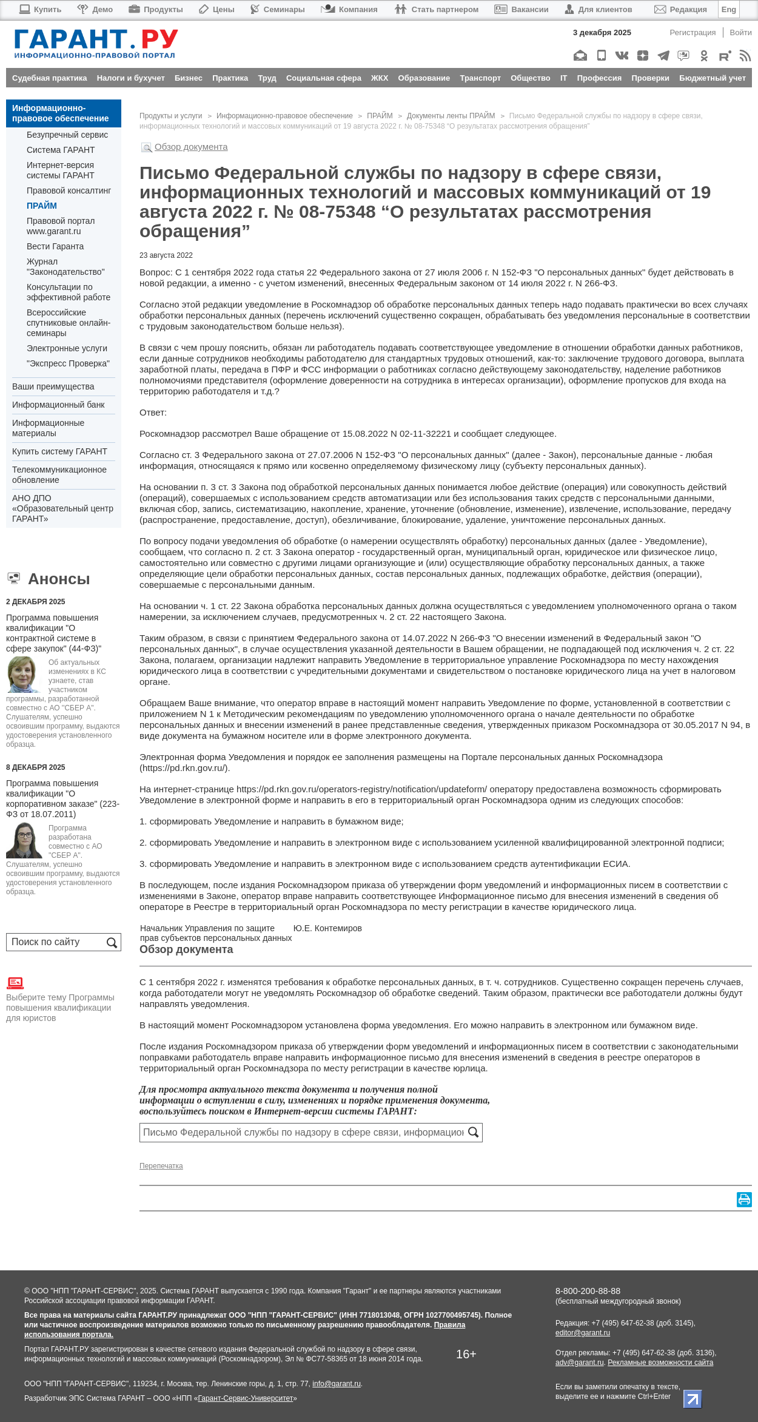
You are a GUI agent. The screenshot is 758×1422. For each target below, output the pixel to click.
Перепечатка (161, 1166)
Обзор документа (191, 146)
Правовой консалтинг (69, 190)
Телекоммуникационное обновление (59, 475)
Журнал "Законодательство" (66, 267)
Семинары (277, 9)
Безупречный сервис (67, 135)
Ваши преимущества (53, 386)
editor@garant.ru (582, 1333)
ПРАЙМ (42, 206)
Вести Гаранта (55, 246)
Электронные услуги (67, 348)
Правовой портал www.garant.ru (61, 226)
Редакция (680, 9)
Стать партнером (436, 9)
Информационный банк (58, 404)
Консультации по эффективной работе (68, 292)
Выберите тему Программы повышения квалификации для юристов (60, 998)
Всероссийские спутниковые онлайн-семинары (68, 323)
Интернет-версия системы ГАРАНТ (61, 170)
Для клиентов (598, 9)
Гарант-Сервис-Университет (245, 1398)
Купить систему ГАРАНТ (59, 451)
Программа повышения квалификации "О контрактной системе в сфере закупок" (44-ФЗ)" (53, 633)
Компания (349, 9)
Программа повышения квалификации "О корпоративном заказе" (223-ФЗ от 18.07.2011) (62, 798)
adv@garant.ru (579, 1362)
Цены (217, 9)
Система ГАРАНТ (61, 150)
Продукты (156, 9)
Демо (95, 9)
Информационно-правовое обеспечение (60, 113)
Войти (741, 32)
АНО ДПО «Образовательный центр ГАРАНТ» (62, 508)
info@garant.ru (336, 1384)
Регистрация (693, 32)
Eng (729, 9)
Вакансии (521, 9)
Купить (39, 9)
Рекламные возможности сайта (660, 1362)
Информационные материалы (48, 428)
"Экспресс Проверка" (68, 363)
